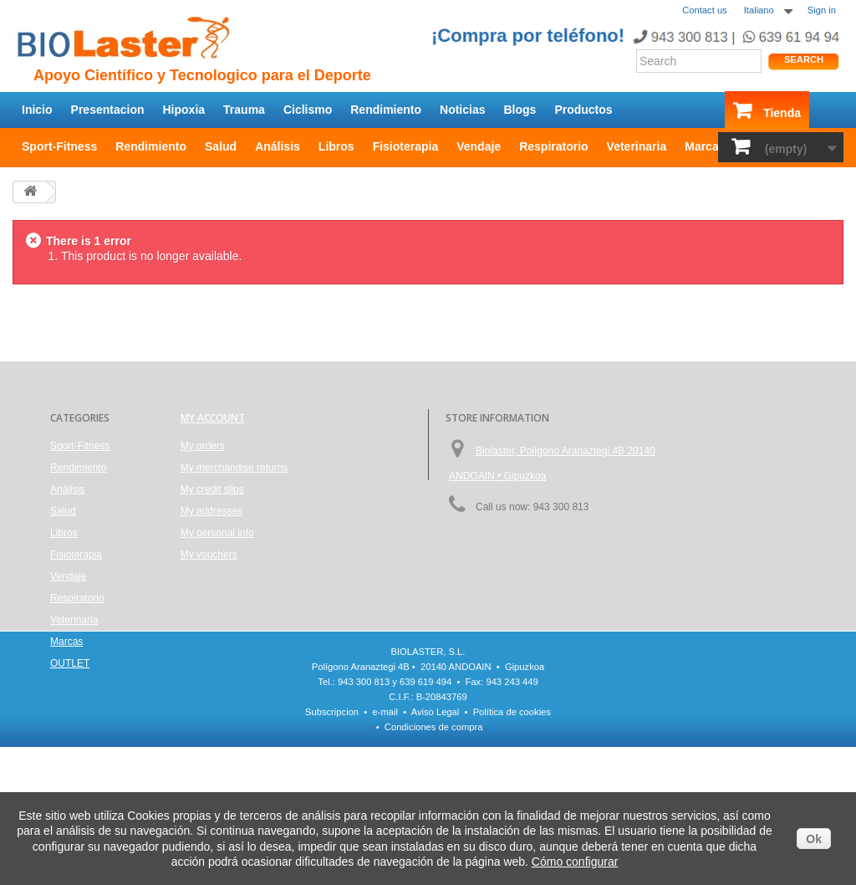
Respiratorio (553, 146)
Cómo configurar (575, 861)
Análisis (277, 146)
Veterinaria (637, 146)
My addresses (212, 511)
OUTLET (69, 663)
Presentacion (108, 109)
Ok (814, 839)
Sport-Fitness (59, 146)
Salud (221, 146)
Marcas (705, 146)
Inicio (37, 109)
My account (213, 418)
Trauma (244, 109)
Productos (583, 109)
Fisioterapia (406, 146)
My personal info (217, 533)
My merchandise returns (234, 467)
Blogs (520, 109)
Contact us (704, 10)
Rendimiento (385, 109)
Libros (336, 146)
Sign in (822, 10)
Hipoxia (184, 109)
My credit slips (212, 489)
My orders (203, 446)
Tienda (782, 113)
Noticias (462, 109)
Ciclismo (307, 109)
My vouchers (209, 554)
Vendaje (478, 146)
